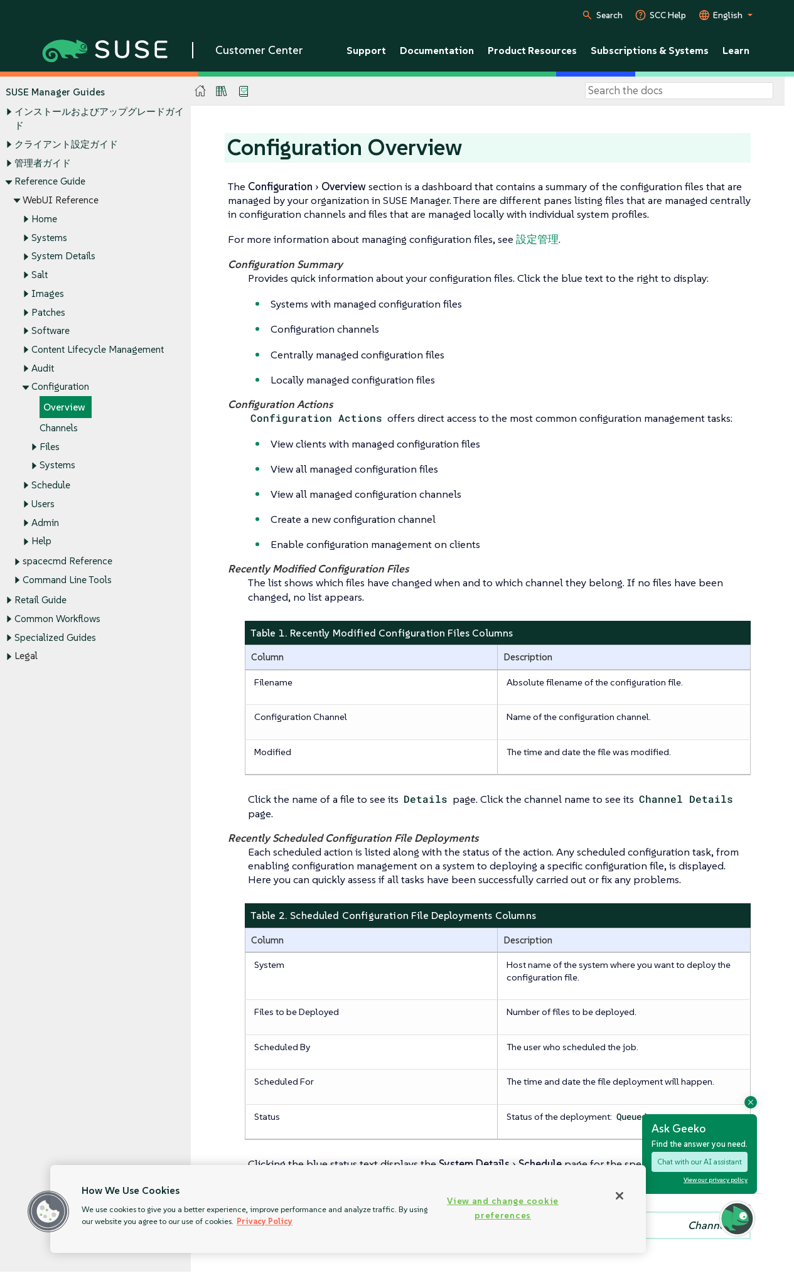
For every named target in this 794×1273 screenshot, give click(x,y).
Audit (42, 368)
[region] (348, 1209)
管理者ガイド (42, 163)
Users (43, 504)
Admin (45, 523)
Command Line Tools (67, 580)
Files (50, 447)
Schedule (50, 485)
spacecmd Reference (67, 561)
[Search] (679, 91)
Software (50, 331)
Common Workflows (57, 619)
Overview (64, 408)
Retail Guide (40, 600)
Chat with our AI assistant (699, 1161)
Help (41, 541)
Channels (59, 428)
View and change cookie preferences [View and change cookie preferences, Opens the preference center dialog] (503, 1208)
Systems (49, 238)
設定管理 (537, 239)
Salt (39, 275)
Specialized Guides (55, 637)
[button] (48, 1211)
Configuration (60, 387)
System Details (63, 256)
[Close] (619, 1196)
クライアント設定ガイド (66, 144)
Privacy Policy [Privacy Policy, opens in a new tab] (264, 1221)
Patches (48, 312)
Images (47, 293)
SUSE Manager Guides (55, 92)
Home (44, 219)
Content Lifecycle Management (97, 349)
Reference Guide (49, 182)
